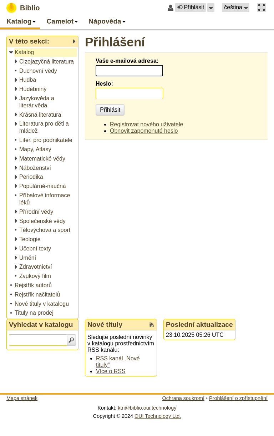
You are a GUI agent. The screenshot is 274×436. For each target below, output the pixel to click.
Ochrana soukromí (183, 398)
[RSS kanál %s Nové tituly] (151, 325)
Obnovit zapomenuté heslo (144, 131)
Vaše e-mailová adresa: (127, 61)
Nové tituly (104, 324)
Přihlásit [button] (190, 7)
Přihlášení (115, 42)
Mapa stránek (21, 398)
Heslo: (104, 84)
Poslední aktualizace (199, 324)
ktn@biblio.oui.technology (147, 408)
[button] (210, 7)
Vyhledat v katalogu (41, 324)
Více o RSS (111, 371)
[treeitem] (43, 52)
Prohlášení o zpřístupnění (238, 398)
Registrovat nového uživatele (146, 124)
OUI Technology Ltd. (158, 416)
